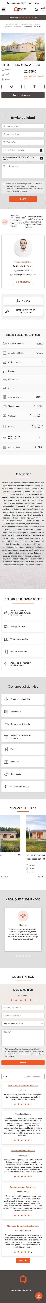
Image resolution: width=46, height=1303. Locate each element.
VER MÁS (23, 1260)
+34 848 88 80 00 (18, 3)
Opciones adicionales (21, 95)
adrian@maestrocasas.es (25, 275)
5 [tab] (29, 956)
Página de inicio (11, 24)
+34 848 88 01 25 (25, 270)
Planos (26, 301)
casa (23, 1085)
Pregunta (25, 282)
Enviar (23, 199)
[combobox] (23, 1024)
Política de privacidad (19, 191)
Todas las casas (26, 24)
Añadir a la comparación (35, 86)
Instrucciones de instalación (25, 311)
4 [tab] (26, 956)
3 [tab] (23, 956)
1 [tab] (17, 956)
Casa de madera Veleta (32, 27)
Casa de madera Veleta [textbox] (13, 1024)
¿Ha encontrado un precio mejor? (34, 77)
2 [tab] (20, 956)
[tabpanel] (23, 929)
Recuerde (11, 86)
